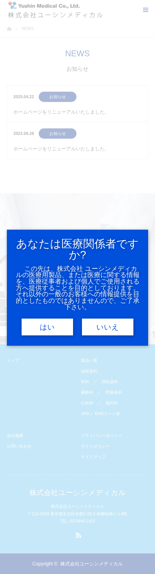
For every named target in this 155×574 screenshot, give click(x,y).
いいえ (107, 327)
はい (47, 327)
